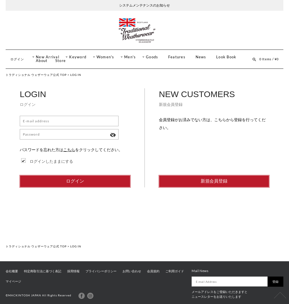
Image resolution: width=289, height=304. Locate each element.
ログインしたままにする (51, 161)
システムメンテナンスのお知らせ (144, 5)
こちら (69, 149)
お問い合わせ (131, 271)
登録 (275, 281)
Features (176, 57)
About (41, 61)
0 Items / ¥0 (269, 59)
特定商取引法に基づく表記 (42, 271)
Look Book (226, 57)
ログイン (17, 59)
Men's (130, 57)
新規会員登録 (214, 181)
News (201, 57)
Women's (105, 57)
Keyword (77, 57)
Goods (152, 57)
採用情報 (73, 271)
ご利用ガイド (174, 271)
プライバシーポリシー (101, 271)
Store (60, 61)
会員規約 (153, 271)
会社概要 (12, 271)
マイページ (13, 281)
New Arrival (47, 57)
